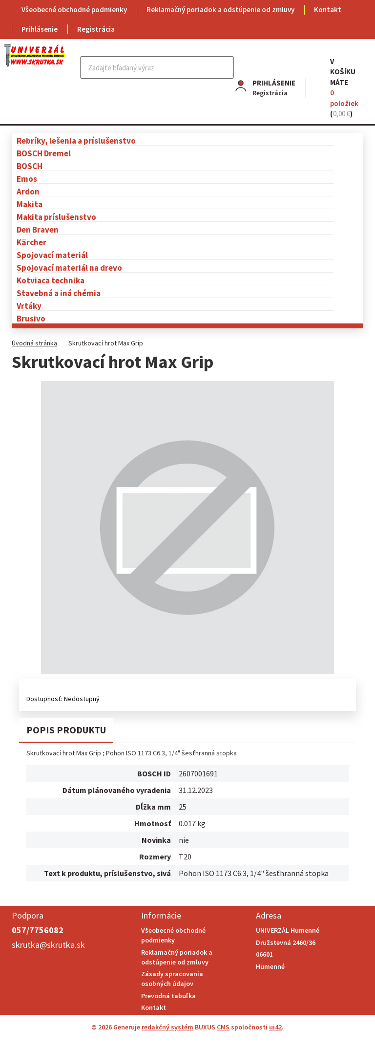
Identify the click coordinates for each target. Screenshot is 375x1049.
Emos (27, 178)
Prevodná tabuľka (168, 995)
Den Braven (38, 229)
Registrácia (96, 29)
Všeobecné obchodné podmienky (74, 9)
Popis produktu (66, 730)
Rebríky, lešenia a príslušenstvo (76, 140)
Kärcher (31, 242)
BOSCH (29, 166)
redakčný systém (167, 1027)
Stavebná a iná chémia (59, 293)
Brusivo (31, 318)
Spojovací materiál (52, 255)
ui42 (275, 1027)
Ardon (28, 191)
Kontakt (327, 9)
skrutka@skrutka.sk (48, 944)
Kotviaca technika (50, 280)
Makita (29, 204)
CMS (223, 1027)
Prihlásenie (39, 29)
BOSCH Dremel (44, 153)
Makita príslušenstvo (56, 217)
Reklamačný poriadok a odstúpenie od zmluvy (220, 9)
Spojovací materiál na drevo (69, 267)
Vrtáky (29, 305)
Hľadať (225, 67)
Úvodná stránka (34, 343)
